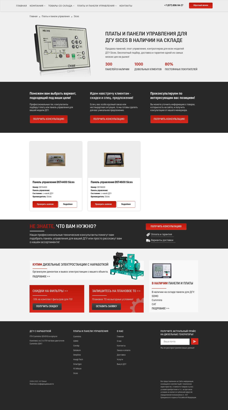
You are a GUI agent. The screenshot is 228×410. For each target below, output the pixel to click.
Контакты (126, 6)
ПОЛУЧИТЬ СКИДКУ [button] (47, 306)
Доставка (121, 355)
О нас (119, 341)
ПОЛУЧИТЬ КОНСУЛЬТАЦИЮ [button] (108, 119)
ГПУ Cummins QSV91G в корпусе (43, 336)
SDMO (75, 341)
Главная (21, 6)
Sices (75, 373)
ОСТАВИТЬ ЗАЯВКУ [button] (106, 306)
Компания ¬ (38, 6)
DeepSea (77, 355)
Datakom (77, 350)
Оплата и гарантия (161, 234)
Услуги (120, 360)
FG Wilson (77, 369)
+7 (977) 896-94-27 (173, 5)
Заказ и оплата (123, 350)
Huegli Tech (78, 360)
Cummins (77, 337)
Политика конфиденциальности (42, 384)
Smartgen (77, 364)
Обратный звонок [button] (200, 5)
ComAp (76, 346)
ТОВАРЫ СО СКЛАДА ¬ (61, 6)
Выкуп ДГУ (121, 364)
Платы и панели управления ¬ (97, 6)
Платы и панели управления (56, 16)
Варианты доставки (162, 240)
